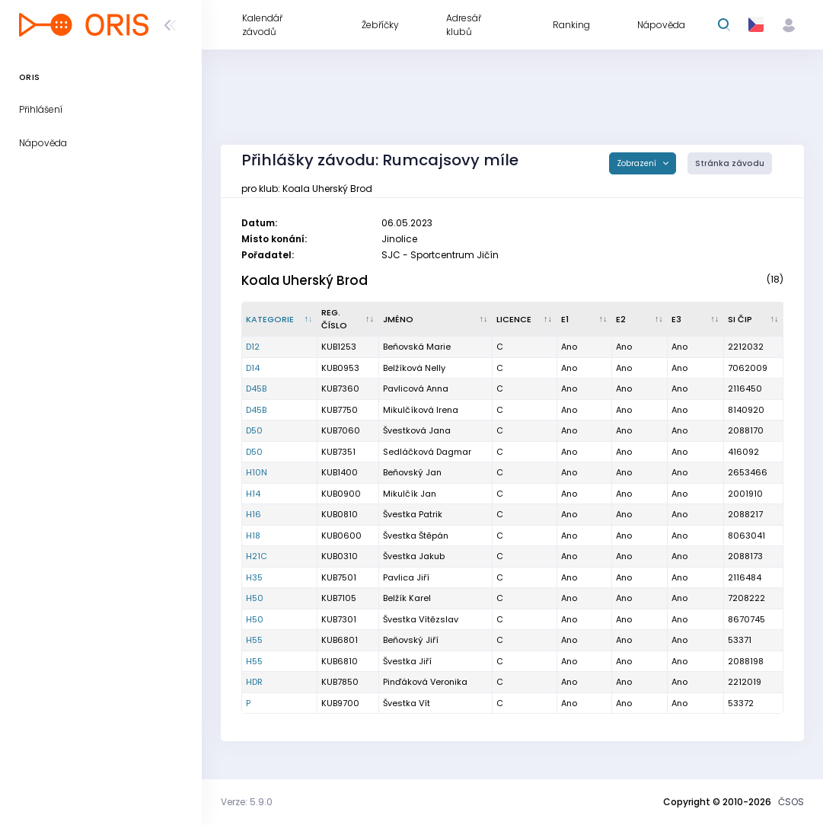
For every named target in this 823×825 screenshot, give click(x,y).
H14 (253, 494)
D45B (256, 388)
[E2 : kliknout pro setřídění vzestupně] (640, 319)
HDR (254, 682)
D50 (254, 430)
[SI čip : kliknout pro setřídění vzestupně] (753, 319)
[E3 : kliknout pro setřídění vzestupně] (695, 319)
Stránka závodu (729, 163)
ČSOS (791, 801)
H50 (254, 598)
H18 (253, 535)
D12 (253, 347)
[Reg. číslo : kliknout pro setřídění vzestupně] (348, 319)
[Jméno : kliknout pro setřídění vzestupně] (436, 319)
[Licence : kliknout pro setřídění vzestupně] (525, 319)
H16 (253, 514)
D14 (253, 368)
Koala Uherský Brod (304, 280)
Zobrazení (638, 163)
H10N (256, 472)
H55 (254, 640)
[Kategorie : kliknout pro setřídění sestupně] (279, 319)
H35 (254, 577)
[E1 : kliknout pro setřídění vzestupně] (584, 319)
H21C (256, 556)
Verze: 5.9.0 (247, 801)
